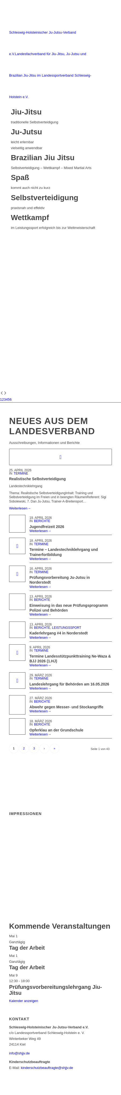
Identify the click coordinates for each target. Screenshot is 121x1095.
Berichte (42, 521)
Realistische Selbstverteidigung (37, 479)
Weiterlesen (20, 508)
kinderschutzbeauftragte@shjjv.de (47, 1068)
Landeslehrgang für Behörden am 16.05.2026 (69, 684)
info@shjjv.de (19, 1053)
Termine (21, 473)
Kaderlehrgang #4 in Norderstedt (58, 633)
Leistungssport (66, 628)
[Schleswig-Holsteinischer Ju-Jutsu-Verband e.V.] (50, 54)
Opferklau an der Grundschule (56, 730)
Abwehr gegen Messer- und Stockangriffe (66, 707)
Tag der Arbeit (27, 948)
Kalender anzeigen (23, 1001)
